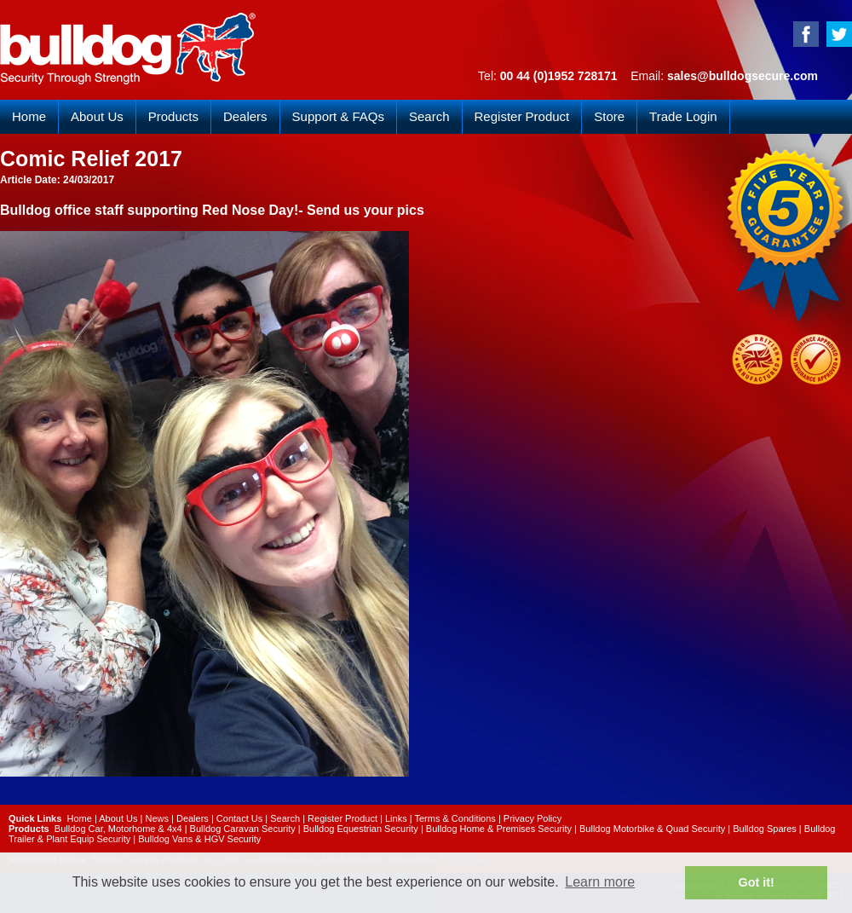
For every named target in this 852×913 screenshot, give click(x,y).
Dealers (245, 116)
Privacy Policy (532, 818)
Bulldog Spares (765, 828)
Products (173, 116)
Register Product (522, 116)
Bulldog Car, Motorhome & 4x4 (118, 828)
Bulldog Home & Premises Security (499, 828)
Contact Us (239, 818)
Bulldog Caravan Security (243, 828)
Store (609, 116)
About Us (97, 116)
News (157, 818)
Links (396, 818)
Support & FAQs (338, 116)
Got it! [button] (756, 882)
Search (429, 116)
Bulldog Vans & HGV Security (199, 839)
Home (29, 116)
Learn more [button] (600, 882)
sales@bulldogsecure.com (742, 76)
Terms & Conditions (454, 818)
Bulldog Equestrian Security (360, 828)
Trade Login (683, 116)
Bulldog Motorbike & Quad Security (652, 828)
